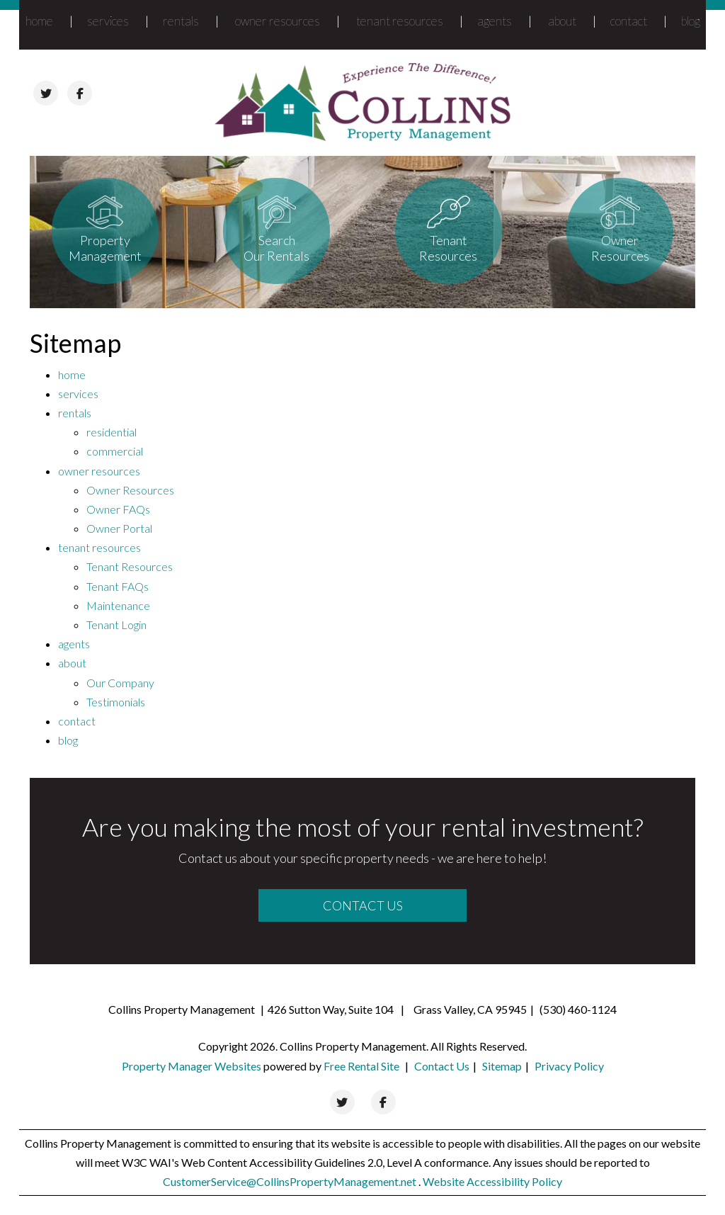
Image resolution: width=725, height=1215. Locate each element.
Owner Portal (119, 528)
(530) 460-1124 (578, 1009)
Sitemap (502, 1066)
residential (111, 432)
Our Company (120, 682)
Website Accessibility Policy (492, 1181)
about (562, 20)
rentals (181, 20)
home (39, 20)
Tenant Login (116, 624)
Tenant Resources (129, 566)
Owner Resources (130, 490)
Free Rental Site (361, 1066)
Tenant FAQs (117, 586)
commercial (114, 451)
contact (628, 20)
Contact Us (363, 905)
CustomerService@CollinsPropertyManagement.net (290, 1181)
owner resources (277, 20)
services (108, 20)
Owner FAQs (118, 509)
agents (494, 20)
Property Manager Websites (191, 1066)
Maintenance (118, 605)
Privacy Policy (569, 1066)
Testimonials (115, 701)
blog (690, 20)
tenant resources (399, 20)
